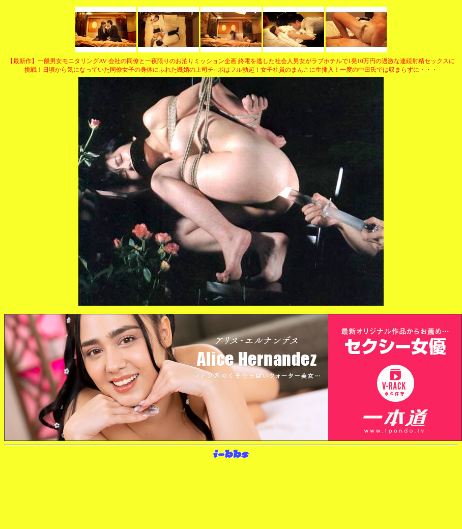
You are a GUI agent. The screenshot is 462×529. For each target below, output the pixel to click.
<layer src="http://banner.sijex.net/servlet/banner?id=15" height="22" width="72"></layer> (231, 454)
